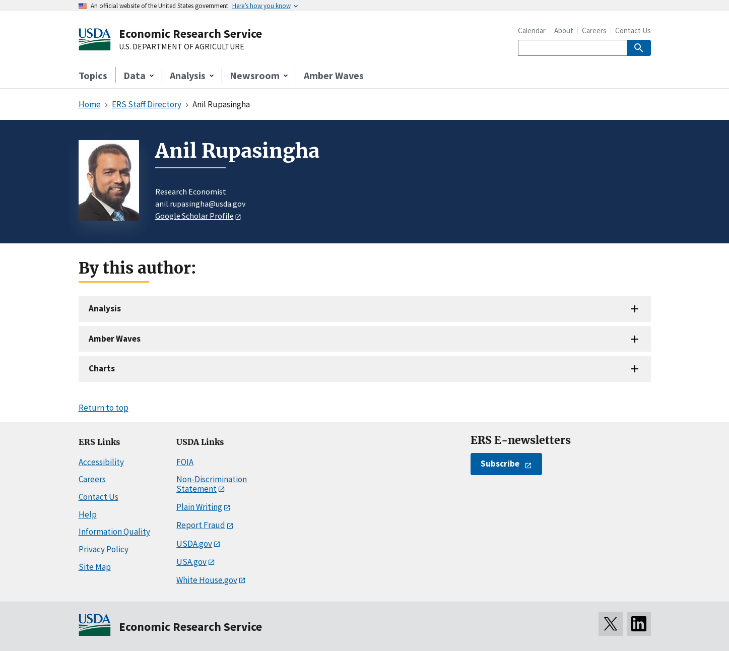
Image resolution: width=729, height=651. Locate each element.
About (563, 30)
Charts (102, 368)
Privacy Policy (103, 549)
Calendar (532, 30)
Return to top (103, 407)
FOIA (184, 462)
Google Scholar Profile (194, 216)
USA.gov (191, 561)
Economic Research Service (190, 33)
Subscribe (500, 463)
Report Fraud (200, 525)
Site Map (95, 566)
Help (88, 514)
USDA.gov (194, 543)
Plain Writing (199, 506)
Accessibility (101, 462)
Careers (594, 30)
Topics (93, 75)
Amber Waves (334, 75)
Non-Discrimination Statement (211, 484)
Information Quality (114, 531)
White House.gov (206, 579)
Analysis (105, 308)
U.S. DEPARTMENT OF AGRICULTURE (181, 46)
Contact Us (633, 30)
